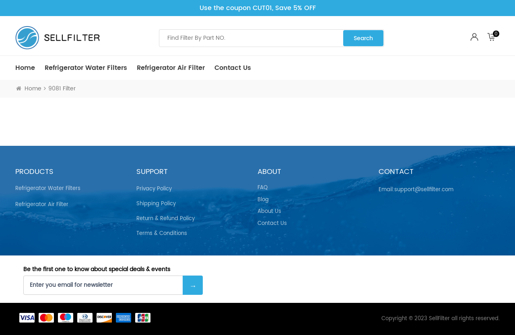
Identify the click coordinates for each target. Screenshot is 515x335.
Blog (263, 200)
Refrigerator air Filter (171, 68)
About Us (269, 212)
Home (25, 68)
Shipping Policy (156, 204)
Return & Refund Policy (165, 218)
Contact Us (232, 68)
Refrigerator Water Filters (86, 68)
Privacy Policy (154, 189)
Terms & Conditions (161, 233)
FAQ (263, 188)
